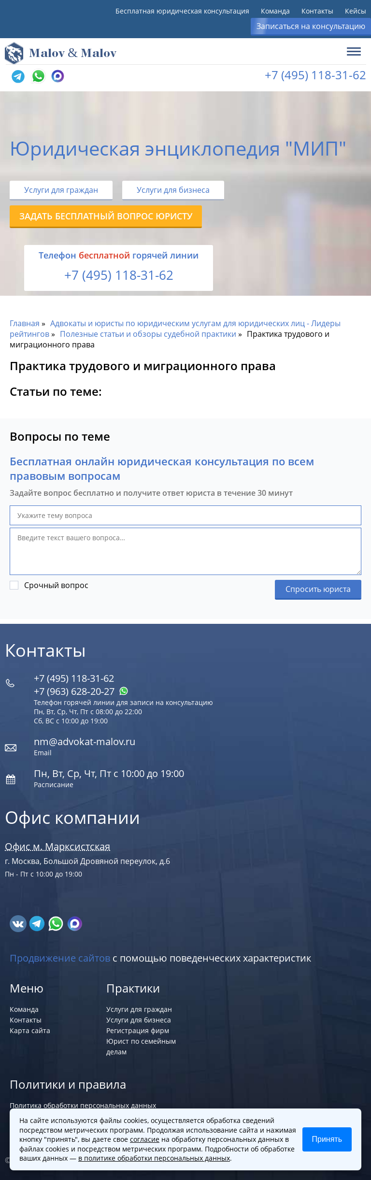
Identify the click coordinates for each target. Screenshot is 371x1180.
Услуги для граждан (61, 190)
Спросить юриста (318, 589)
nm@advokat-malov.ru (84, 741)
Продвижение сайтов (60, 957)
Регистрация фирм (137, 1030)
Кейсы (355, 10)
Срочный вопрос (56, 585)
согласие (144, 1139)
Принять (327, 1139)
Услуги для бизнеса (173, 190)
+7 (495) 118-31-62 (315, 75)
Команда (275, 10)
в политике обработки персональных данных (154, 1158)
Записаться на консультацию (311, 26)
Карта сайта (30, 1030)
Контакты (317, 10)
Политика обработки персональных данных (83, 1105)
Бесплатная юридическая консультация (182, 10)
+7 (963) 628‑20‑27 (81, 691)
